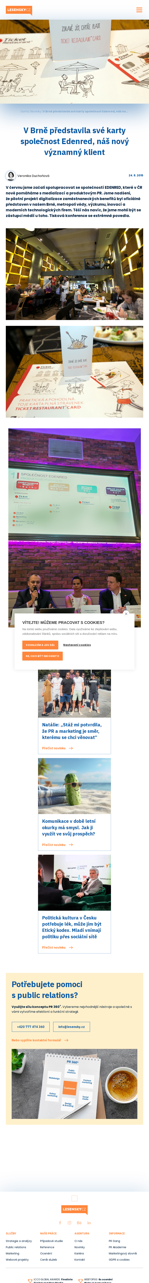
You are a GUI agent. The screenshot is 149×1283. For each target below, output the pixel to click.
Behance (79, 1222)
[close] (126, 614)
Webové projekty (17, 1260)
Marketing (12, 1253)
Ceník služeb (48, 1260)
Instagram (69, 1222)
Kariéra (79, 1253)
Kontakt (79, 1260)
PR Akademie (117, 1247)
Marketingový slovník (123, 1253)
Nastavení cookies (77, 645)
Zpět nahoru (74, 1198)
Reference (47, 1247)
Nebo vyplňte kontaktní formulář (36, 1039)
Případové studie (51, 1241)
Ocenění (46, 1253)
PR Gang (114, 1241)
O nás (78, 1241)
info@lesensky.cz (73, 1026)
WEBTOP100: (98, 1279)
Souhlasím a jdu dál (40, 645)
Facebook (60, 1222)
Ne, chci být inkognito (42, 655)
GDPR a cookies (119, 1260)
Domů (25, 111)
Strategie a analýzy (19, 1241)
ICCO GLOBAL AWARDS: (53, 1279)
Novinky (36, 111)
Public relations (16, 1247)
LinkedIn (89, 1222)
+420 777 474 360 (31, 1026)
